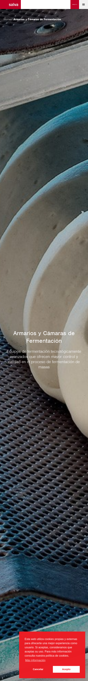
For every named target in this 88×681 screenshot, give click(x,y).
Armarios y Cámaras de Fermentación (37, 19)
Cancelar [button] (38, 669)
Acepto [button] (66, 669)
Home (7, 19)
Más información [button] (35, 660)
